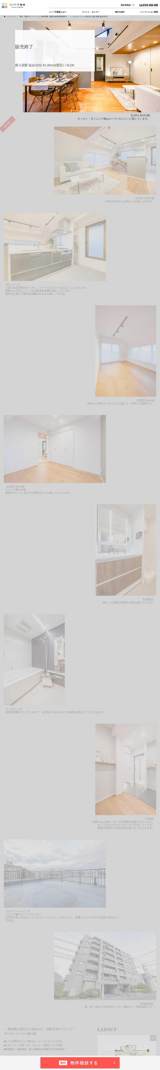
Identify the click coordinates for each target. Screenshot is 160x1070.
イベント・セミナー (91, 12)
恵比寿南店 (126, 5)
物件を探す (120, 12)
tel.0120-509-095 (148, 5)
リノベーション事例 (149, 12)
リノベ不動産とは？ (58, 12)
